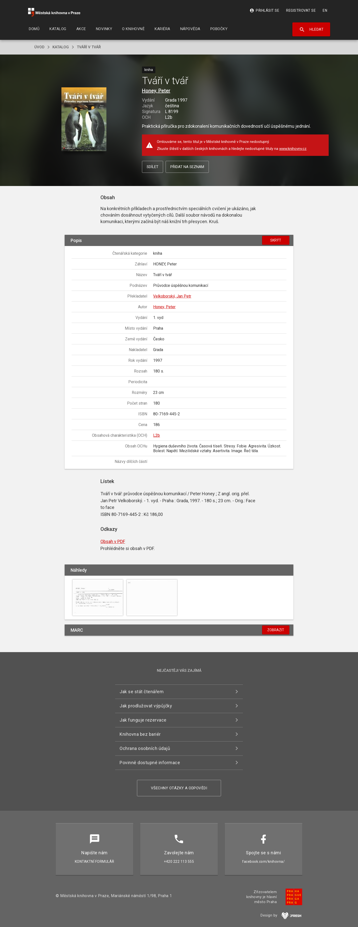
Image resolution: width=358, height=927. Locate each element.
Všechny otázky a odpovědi (179, 788)
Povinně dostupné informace (150, 762)
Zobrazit (275, 630)
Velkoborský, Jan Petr (172, 296)
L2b (156, 435)
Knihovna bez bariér (140, 734)
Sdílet (152, 167)
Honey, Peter (156, 91)
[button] (84, 119)
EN (325, 10)
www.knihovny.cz (293, 148)
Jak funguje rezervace (143, 720)
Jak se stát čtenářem (142, 691)
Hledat (311, 30)
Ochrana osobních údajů (145, 748)
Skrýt (275, 240)
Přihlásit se (264, 10)
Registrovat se (301, 10)
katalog (60, 47)
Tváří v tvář (89, 47)
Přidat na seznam (187, 167)
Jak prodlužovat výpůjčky (146, 705)
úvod (39, 47)
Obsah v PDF (112, 541)
